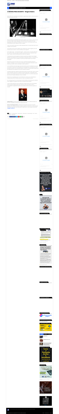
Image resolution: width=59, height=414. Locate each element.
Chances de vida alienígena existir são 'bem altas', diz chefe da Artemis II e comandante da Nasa (48, 344)
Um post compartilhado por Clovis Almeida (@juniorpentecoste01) (48, 120)
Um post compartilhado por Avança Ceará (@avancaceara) (47, 30)
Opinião (36, 113)
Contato (13, 0)
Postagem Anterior (10, 118)
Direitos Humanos (20, 113)
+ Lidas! (41, 334)
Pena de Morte (9, 114)
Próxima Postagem (35, 118)
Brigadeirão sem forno (47, 339)
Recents (45, 334)
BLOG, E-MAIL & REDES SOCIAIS (43, 321)
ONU (33, 113)
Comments (49, 334)
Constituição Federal (14, 113)
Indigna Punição (25, 113)
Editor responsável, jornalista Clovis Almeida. (22, 0)
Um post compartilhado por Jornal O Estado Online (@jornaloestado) (49, 85)
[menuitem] (8, 8)
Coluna (10, 113)
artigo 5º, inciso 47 (11, 108)
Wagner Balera (13, 114)
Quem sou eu (9, 0)
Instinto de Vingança (29, 113)
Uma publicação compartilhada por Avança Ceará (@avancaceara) (48, 144)
